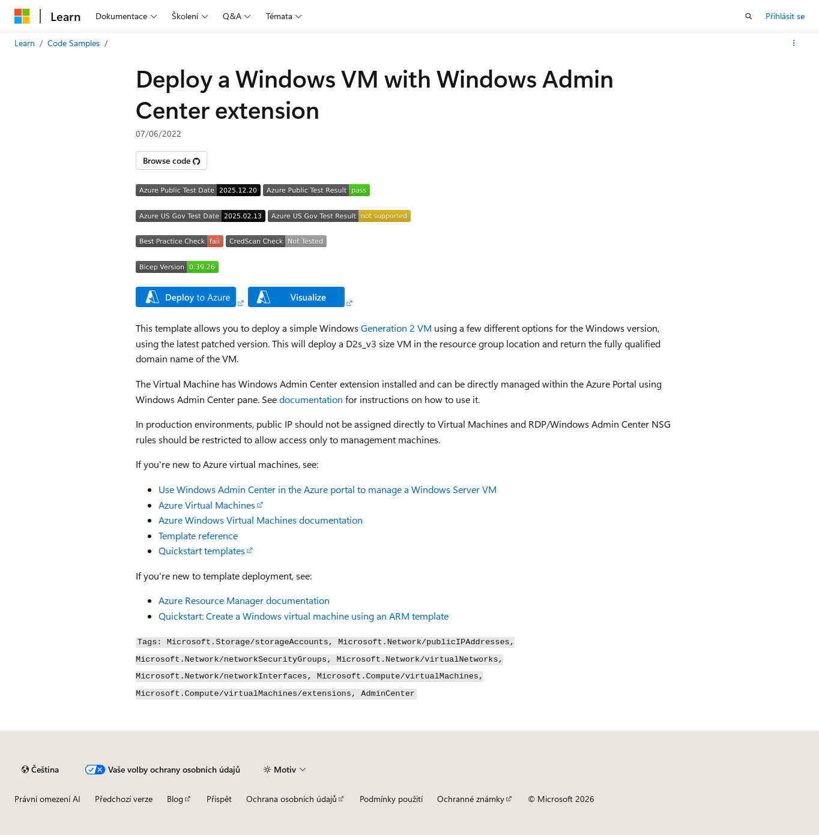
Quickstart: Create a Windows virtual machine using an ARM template (304, 615)
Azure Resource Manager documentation (244, 600)
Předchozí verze (124, 798)
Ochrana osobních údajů (291, 798)
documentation (311, 399)
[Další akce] (794, 43)
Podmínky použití (391, 798)
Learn (24, 43)
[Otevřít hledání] (749, 16)
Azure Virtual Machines (207, 504)
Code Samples (73, 43)
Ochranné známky (470, 798)
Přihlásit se (785, 16)
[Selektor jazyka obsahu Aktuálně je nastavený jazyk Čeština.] (40, 769)
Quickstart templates (202, 550)
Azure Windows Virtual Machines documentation (261, 519)
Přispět (219, 798)
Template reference (198, 535)
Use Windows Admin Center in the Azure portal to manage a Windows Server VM (328, 489)
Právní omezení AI (47, 798)
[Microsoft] (22, 16)
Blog (175, 798)
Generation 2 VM (396, 328)
